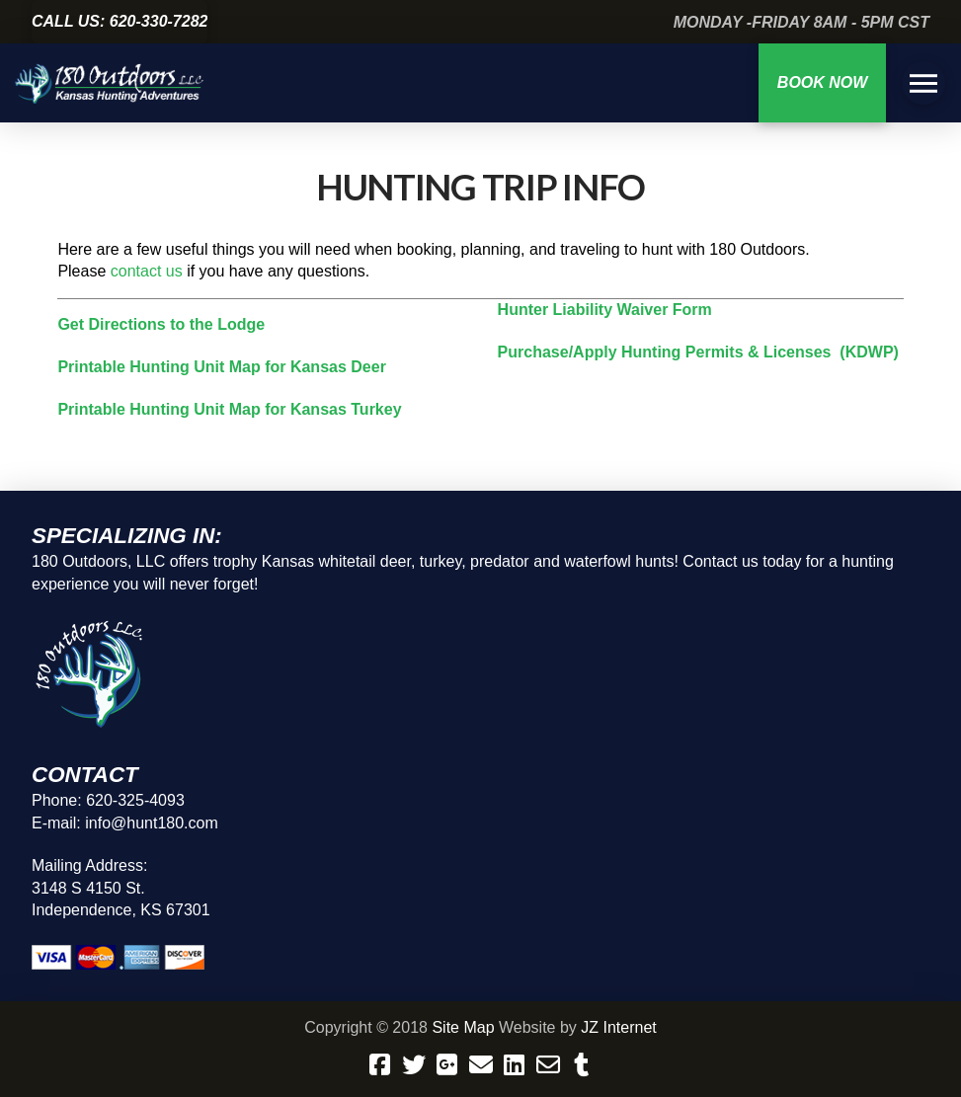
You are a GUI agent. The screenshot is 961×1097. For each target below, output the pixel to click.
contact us (147, 271)
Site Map (463, 1027)
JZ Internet (618, 1027)
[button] (923, 83)
